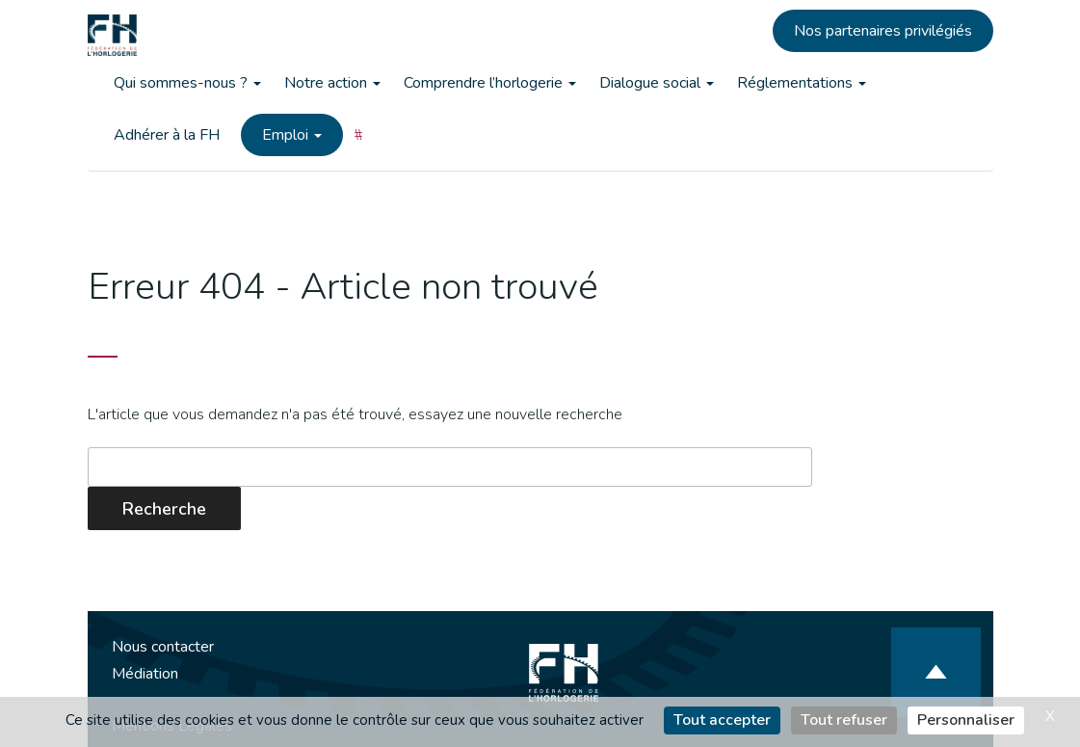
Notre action (332, 82)
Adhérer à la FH (167, 135)
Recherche (164, 508)
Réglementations (801, 82)
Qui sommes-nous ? (187, 82)
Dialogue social (656, 82)
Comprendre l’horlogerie (490, 82)
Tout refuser (844, 720)
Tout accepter (722, 720)
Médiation (145, 673)
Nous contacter (163, 646)
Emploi (292, 135)
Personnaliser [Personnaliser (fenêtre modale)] (965, 720)
